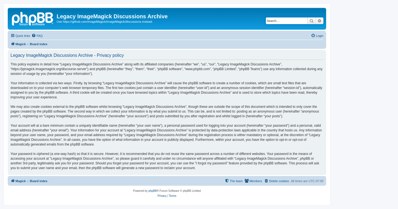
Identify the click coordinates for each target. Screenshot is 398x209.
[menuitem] (37, 35)
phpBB (152, 190)
